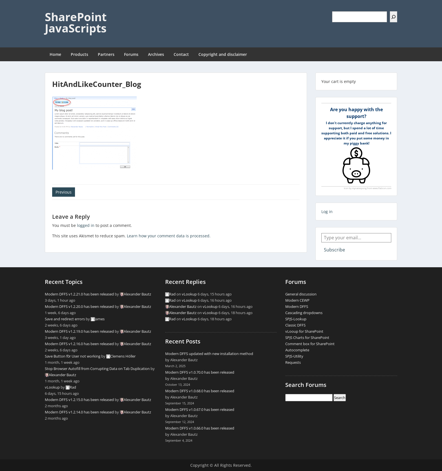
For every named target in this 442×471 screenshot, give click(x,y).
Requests (293, 362)
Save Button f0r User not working (72, 356)
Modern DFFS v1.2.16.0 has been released (79, 343)
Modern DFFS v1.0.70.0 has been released (199, 372)
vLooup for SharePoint (304, 331)
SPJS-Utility (294, 356)
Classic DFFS (295, 325)
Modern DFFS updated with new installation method (209, 353)
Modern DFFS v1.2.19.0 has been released (79, 331)
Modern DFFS (296, 306)
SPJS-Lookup (295, 318)
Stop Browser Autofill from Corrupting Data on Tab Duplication (97, 368)
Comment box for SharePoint (310, 343)
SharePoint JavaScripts (76, 22)
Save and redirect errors (65, 318)
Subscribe (334, 250)
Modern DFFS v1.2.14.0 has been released (79, 412)
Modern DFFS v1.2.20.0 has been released (79, 306)
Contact (181, 54)
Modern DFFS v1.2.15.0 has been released (79, 399)
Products (79, 54)
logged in (85, 225)
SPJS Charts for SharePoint (307, 337)
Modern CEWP (297, 300)
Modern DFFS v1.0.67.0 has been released (199, 409)
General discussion (301, 294)
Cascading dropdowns (303, 312)
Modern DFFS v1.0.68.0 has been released (199, 390)
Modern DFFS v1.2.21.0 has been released (79, 294)
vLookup (52, 387)
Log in (327, 211)
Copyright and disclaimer (222, 54)
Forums (131, 54)
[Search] (393, 16)
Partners (106, 54)
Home (55, 54)
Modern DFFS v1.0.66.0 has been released (199, 428)
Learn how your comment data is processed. (169, 235)
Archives (156, 54)
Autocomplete (297, 349)
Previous (64, 192)
